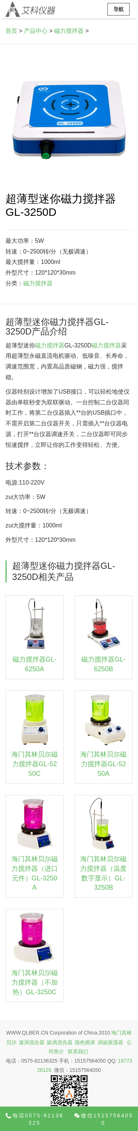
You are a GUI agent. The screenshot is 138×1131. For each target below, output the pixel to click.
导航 (118, 9)
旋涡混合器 (59, 1042)
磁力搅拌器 (69, 31)
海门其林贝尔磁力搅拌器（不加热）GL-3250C (34, 982)
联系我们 (78, 1051)
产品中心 (35, 31)
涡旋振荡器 (110, 1042)
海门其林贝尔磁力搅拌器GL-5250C (34, 764)
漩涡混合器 (32, 1042)
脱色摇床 (85, 1042)
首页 (11, 31)
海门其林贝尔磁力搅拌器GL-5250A (103, 764)
